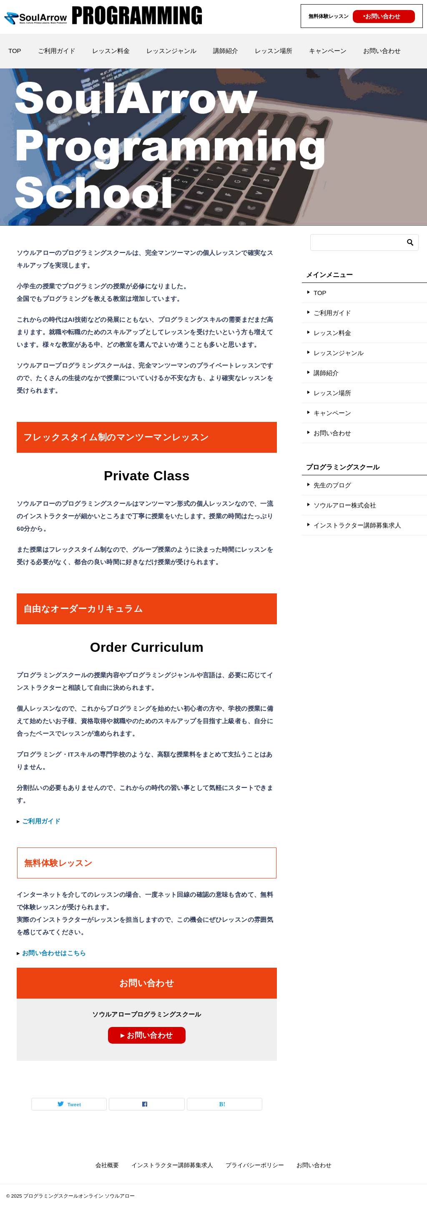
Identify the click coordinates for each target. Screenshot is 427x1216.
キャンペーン (328, 50)
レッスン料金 (111, 50)
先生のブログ (332, 485)
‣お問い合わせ (381, 16)
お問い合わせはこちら (54, 952)
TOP (14, 50)
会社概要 (107, 1165)
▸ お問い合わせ (147, 1035)
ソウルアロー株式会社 (345, 505)
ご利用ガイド (56, 50)
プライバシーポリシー (255, 1165)
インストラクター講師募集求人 (357, 525)
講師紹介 (225, 50)
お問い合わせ (382, 50)
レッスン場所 (273, 50)
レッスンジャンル (171, 50)
